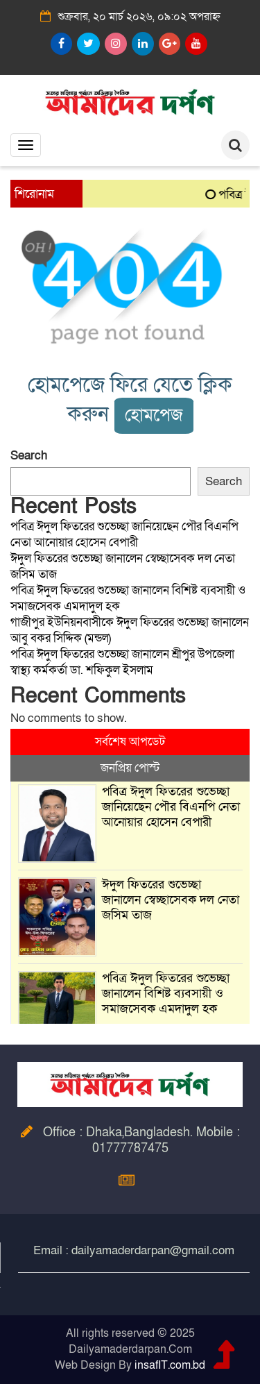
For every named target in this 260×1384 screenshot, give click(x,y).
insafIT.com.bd (170, 1365)
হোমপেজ (154, 415)
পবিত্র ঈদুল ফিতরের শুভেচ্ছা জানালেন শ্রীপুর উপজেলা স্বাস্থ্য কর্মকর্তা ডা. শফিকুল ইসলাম (122, 662)
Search (28, 456)
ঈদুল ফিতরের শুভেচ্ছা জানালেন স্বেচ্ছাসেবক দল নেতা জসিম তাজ (170, 900)
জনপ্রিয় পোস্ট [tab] (130, 768)
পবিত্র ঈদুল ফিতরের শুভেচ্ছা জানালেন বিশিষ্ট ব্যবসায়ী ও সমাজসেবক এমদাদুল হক (165, 993)
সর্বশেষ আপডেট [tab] (130, 742)
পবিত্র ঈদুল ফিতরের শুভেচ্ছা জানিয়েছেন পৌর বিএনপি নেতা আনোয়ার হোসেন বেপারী (124, 534)
